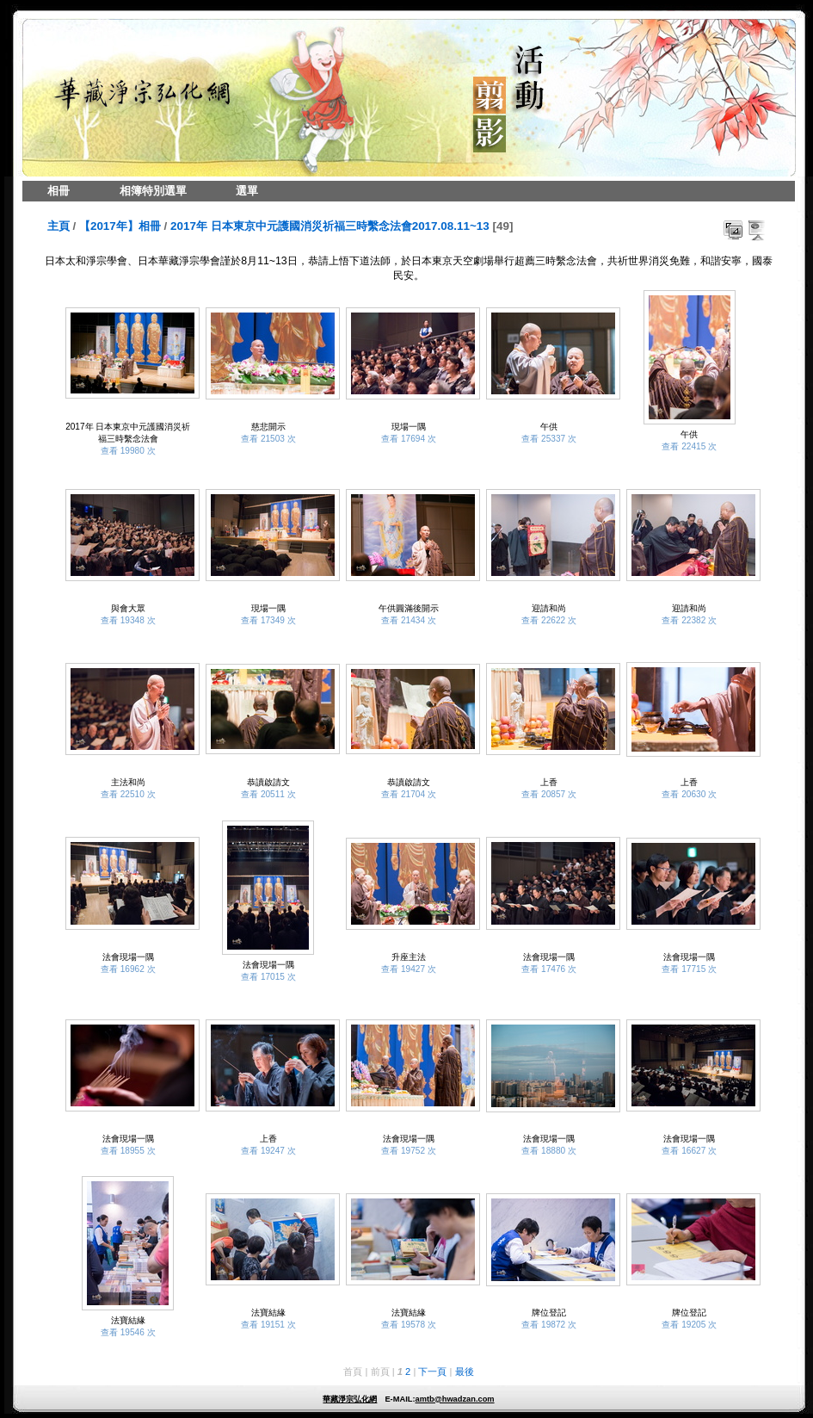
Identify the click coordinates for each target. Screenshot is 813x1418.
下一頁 (432, 1371)
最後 (464, 1371)
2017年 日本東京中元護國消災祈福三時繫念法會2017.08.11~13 (330, 226)
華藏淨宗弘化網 (350, 1399)
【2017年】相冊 (120, 226)
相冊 (58, 190)
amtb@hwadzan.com (454, 1399)
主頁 (58, 226)
